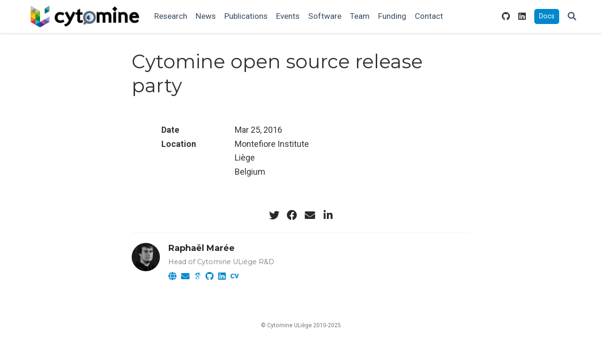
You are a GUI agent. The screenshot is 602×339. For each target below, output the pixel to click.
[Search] (572, 16)
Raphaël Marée (201, 248)
